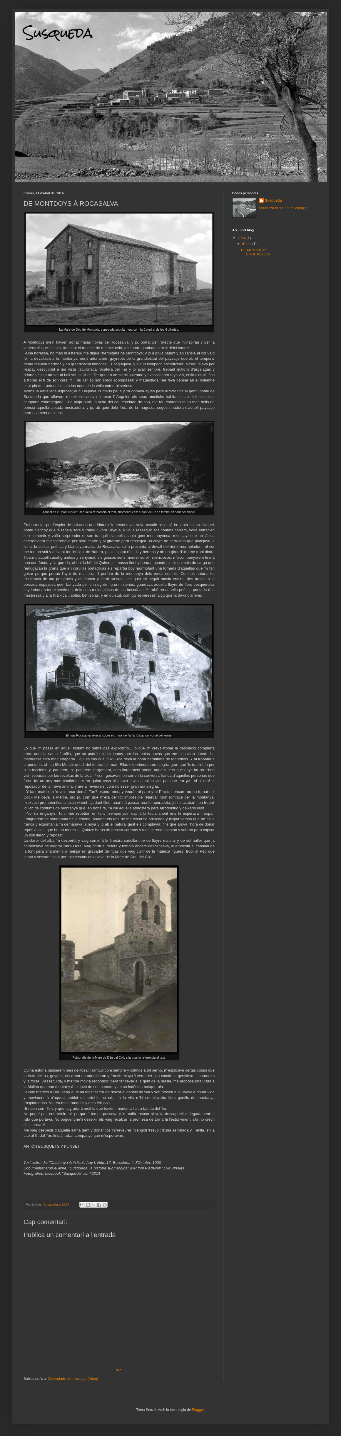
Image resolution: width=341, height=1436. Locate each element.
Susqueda (58, 32)
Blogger (198, 1410)
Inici (119, 1370)
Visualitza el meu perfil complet (283, 208)
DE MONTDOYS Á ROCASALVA (255, 252)
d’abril (247, 244)
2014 (242, 238)
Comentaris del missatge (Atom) (73, 1379)
